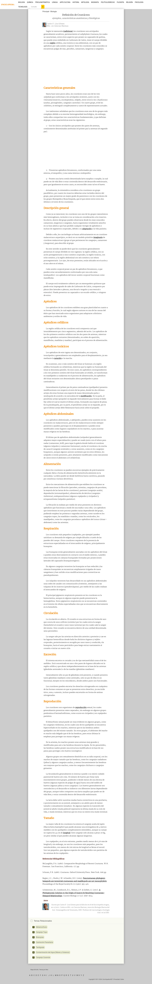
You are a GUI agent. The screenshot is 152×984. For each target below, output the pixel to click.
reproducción (81, 707)
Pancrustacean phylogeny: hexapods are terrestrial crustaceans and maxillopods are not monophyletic (75, 880)
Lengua (55, 2)
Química (30, 2)
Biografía (95, 2)
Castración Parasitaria (44, 942)
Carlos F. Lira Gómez (55, 23)
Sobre (122, 979)
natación (58, 358)
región (52, 43)
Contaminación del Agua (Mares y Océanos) (53, 952)
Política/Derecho (108, 2)
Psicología (139, 2)
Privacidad (117, 979)
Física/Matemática (42, 2)
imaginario (98, 237)
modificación (86, 396)
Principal (46, 11)
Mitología (85, 2)
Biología (21, 2)
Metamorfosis (41, 927)
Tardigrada (40, 947)
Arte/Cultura (65, 2)
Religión (129, 2)
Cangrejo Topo (41, 932)
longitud (66, 832)
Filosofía (120, 2)
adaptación (87, 228)
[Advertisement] (76, 68)
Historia (75, 2)
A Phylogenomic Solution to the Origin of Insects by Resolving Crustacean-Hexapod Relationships (74, 893)
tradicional (67, 31)
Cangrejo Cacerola (43, 957)
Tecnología (22, 7)
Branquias (40, 937)
